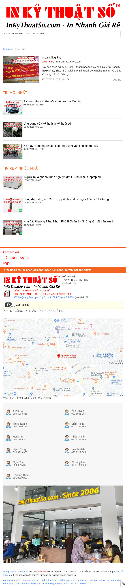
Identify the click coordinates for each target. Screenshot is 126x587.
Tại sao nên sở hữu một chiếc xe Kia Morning (53, 101)
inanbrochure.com (30, 583)
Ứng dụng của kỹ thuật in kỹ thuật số (47, 123)
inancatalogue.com (52, 583)
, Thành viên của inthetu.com (61, 61)
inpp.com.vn (70, 583)
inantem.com (114, 580)
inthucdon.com (67, 580)
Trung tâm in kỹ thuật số (15, 571)
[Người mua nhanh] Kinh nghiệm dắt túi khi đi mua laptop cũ (62, 177)
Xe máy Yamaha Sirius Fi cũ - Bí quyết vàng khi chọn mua (61, 145)
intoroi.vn (82, 580)
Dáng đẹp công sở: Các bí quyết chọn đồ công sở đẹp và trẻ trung (66, 199)
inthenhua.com (49, 580)
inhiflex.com (84, 583)
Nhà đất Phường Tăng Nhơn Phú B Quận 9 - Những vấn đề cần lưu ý (68, 221)
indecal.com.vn (98, 580)
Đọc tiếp (118, 80)
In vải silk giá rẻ (51, 57)
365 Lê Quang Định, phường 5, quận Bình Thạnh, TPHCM (44, 297)
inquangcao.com (11, 580)
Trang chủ (8, 49)
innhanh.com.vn (31, 580)
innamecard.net (11, 583)
